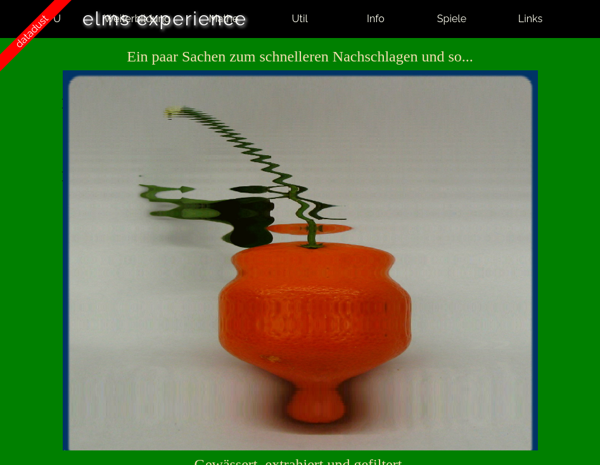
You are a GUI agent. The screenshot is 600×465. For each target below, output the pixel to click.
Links (530, 19)
